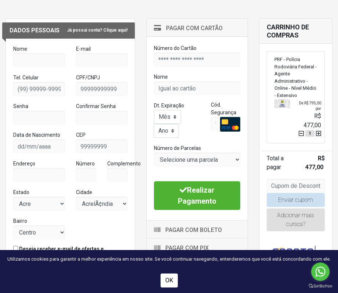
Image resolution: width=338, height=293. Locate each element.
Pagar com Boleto (188, 229)
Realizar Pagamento (197, 196)
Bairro (20, 221)
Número (85, 164)
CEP (81, 135)
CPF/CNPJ (88, 78)
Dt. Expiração (169, 105)
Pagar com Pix (181, 247)
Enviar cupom (295, 199)
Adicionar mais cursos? (295, 220)
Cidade (84, 192)
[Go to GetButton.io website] (320, 285)
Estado (21, 192)
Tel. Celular (26, 78)
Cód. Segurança (223, 108)
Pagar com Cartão (188, 28)
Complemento (124, 164)
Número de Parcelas (177, 148)
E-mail (83, 49)
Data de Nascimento (36, 135)
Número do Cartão (175, 48)
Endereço (24, 164)
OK (169, 280)
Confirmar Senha (96, 106)
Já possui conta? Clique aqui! (97, 30)
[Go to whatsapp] (320, 271)
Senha (20, 106)
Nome (20, 49)
